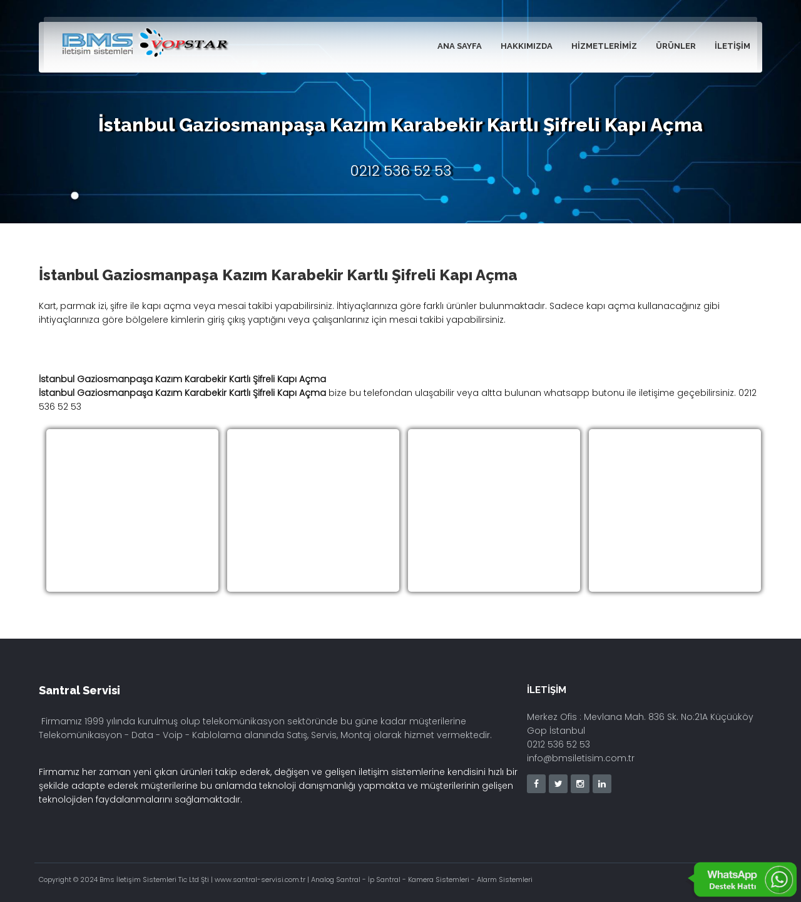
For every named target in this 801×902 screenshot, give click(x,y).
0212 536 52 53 (400, 171)
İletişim (732, 46)
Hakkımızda (527, 46)
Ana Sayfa (459, 46)
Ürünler (676, 46)
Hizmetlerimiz (604, 46)
